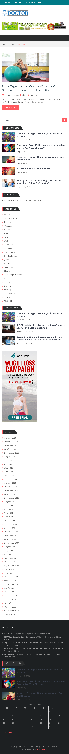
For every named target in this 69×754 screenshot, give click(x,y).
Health (7, 271)
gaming (7, 263)
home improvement (13, 275)
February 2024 (10, 524)
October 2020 (10, 581)
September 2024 (11, 498)
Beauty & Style (10, 218)
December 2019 (11, 603)
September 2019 (11, 611)
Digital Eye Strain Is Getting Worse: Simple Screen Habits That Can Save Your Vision (39, 338)
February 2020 (10, 596)
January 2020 (10, 599)
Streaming (9, 286)
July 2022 (8, 551)
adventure (8, 215)
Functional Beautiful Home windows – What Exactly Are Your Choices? (40, 146)
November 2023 (11, 536)
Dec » (10, 733)
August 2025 (9, 457)
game (6, 260)
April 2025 (9, 472)
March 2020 (9, 592)
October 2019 (10, 607)
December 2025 (11, 442)
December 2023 (11, 532)
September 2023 (11, 543)
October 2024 (10, 494)
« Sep (4, 733)
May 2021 (8, 573)
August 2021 (9, 569)
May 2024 (8, 513)
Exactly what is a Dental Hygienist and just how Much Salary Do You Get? (39, 182)
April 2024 (9, 517)
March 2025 (9, 475)
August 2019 (9, 614)
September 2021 (11, 566)
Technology (9, 293)
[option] (32, 2)
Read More (10, 107)
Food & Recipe (10, 256)
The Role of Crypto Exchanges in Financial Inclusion (37, 2)
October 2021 (10, 562)
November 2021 (11, 558)
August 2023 (9, 547)
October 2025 (10, 449)
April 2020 (9, 588)
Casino (7, 230)
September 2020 (11, 584)
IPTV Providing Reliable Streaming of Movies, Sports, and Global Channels (41, 326)
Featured (35, 95)
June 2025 (8, 464)
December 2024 (11, 487)
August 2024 (9, 502)
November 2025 (11, 445)
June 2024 (8, 509)
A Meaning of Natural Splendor (33, 168)
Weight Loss (9, 301)
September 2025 (11, 453)
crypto (7, 233)
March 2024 (9, 520)
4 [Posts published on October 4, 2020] (58, 712)
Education (8, 245)
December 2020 (11, 577)
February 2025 (10, 479)
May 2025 (8, 468)
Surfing (7, 290)
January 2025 (10, 483)
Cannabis (8, 226)
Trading (7, 297)
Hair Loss (8, 267)
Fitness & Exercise (12, 252)
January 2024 (10, 528)
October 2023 (10, 539)
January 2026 (10, 438)
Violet (24, 95)
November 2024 (11, 490)
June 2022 (8, 554)
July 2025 (8, 460)
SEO (6, 278)
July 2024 (8, 505)
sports (7, 282)
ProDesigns (42, 749)
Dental (7, 237)
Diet (6, 241)
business (8, 222)
